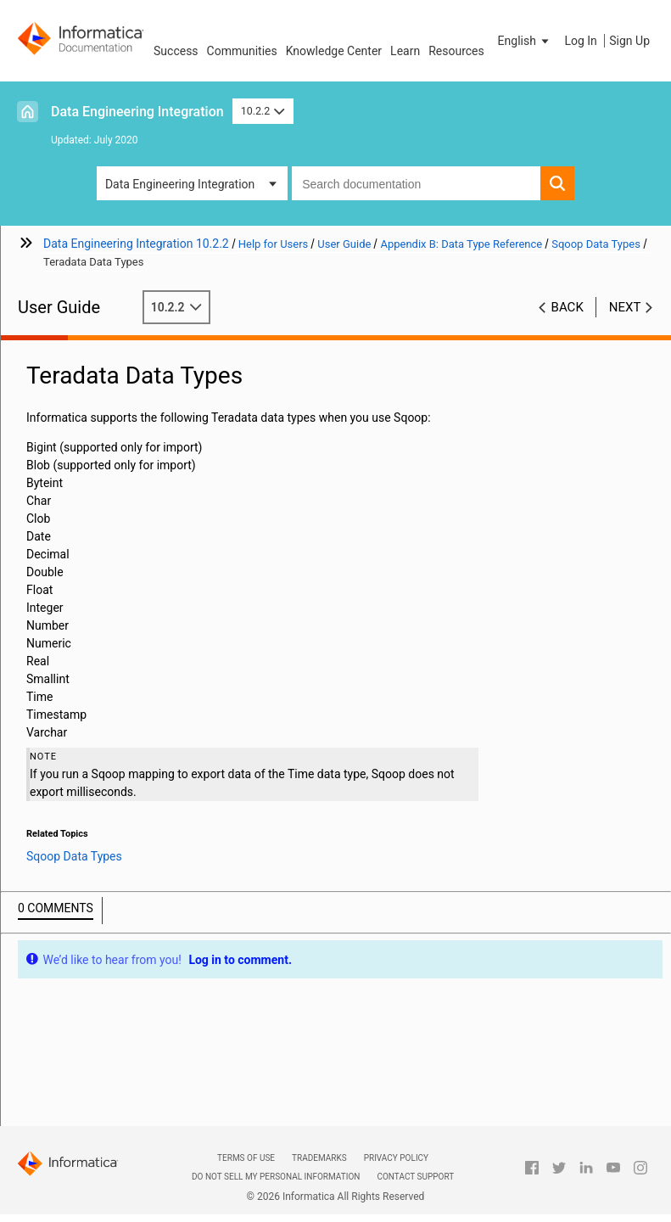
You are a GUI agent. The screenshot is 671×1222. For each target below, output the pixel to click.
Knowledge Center (334, 51)
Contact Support (415, 1176)
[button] (525, 40)
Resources (456, 51)
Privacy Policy (396, 1158)
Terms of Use (246, 1158)
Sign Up (629, 41)
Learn (405, 51)
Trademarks (319, 1158)
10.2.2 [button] (263, 110)
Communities (242, 51)
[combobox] (416, 183)
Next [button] (625, 307)
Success (176, 51)
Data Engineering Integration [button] (179, 184)
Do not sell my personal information (276, 1176)
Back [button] (567, 307)
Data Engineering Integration (137, 112)
